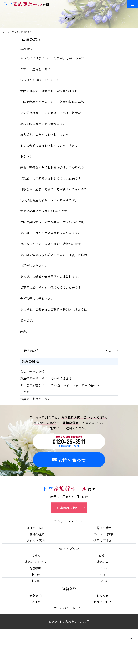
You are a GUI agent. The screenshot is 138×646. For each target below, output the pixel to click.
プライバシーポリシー (69, 608)
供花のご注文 (102, 540)
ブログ (15, 32)
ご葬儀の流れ (36, 534)
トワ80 (35, 580)
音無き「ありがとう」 (35, 399)
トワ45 (102, 568)
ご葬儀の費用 (102, 528)
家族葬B (35, 568)
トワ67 (102, 574)
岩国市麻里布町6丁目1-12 (69, 496)
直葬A (36, 555)
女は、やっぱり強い (33, 371)
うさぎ (24, 392)
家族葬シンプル (35, 561)
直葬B (102, 555)
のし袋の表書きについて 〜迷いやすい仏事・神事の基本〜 (60, 385)
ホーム (6, 32)
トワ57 (35, 574)
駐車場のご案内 (67, 507)
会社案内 (36, 595)
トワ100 (102, 580)
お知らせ (102, 595)
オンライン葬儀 (102, 534)
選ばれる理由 (36, 528)
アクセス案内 (36, 540)
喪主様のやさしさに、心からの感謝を (46, 378)
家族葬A (102, 561)
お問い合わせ (69, 459)
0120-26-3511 (69, 441)
